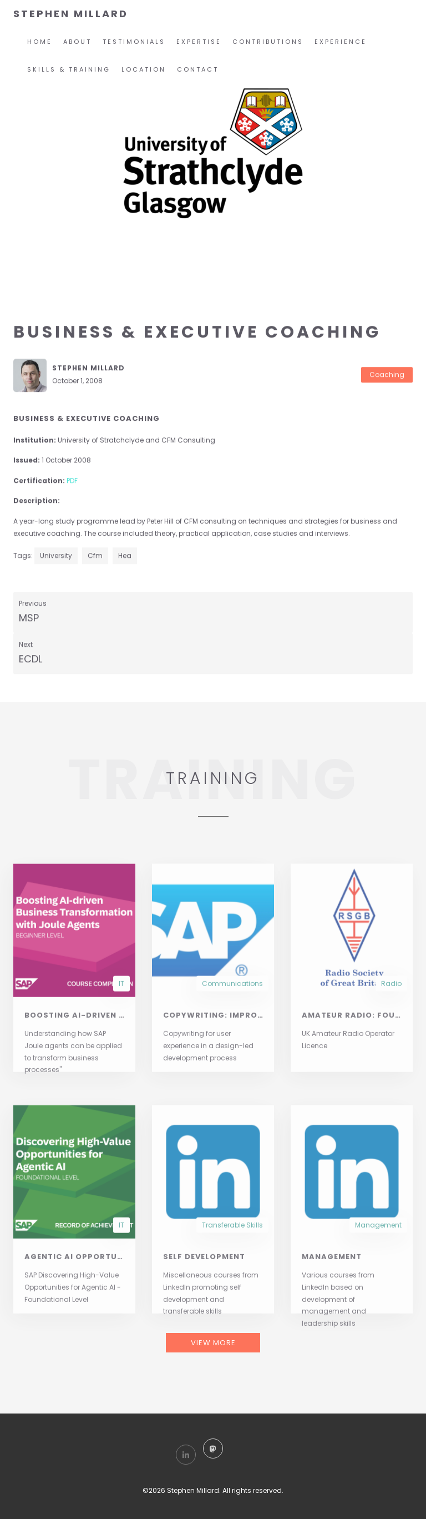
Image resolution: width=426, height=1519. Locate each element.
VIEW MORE (213, 1342)
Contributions (267, 41)
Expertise (198, 41)
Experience (341, 41)
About (77, 41)
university (56, 556)
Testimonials (134, 41)
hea (124, 556)
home (39, 41)
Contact (198, 69)
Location (143, 69)
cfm (95, 556)
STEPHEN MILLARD (70, 14)
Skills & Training (68, 69)
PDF (72, 481)
